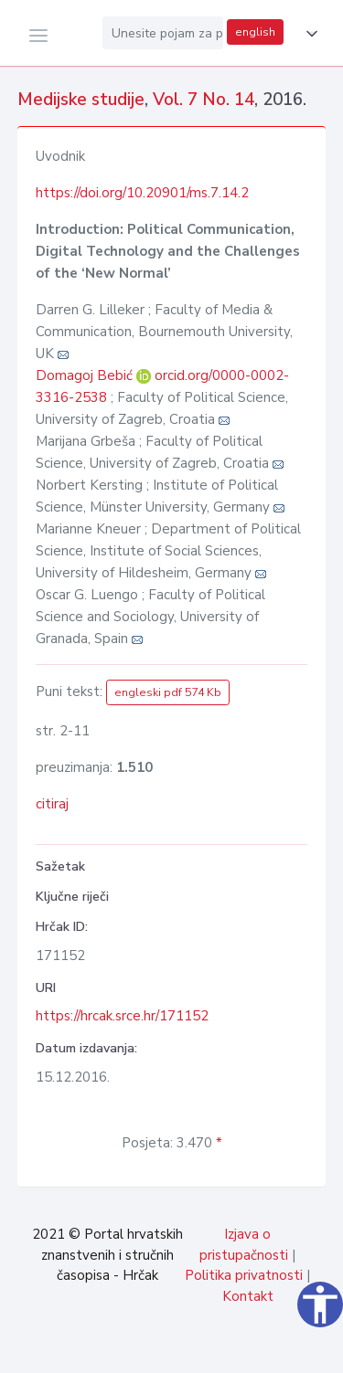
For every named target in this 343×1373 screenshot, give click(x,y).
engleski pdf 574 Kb (167, 692)
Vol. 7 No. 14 (203, 99)
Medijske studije (81, 99)
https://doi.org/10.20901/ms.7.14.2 (142, 193)
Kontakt (247, 1296)
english (255, 32)
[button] (308, 33)
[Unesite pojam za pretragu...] (163, 33)
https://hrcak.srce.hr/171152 (122, 1016)
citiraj (52, 804)
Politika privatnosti (244, 1275)
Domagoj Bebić (86, 375)
